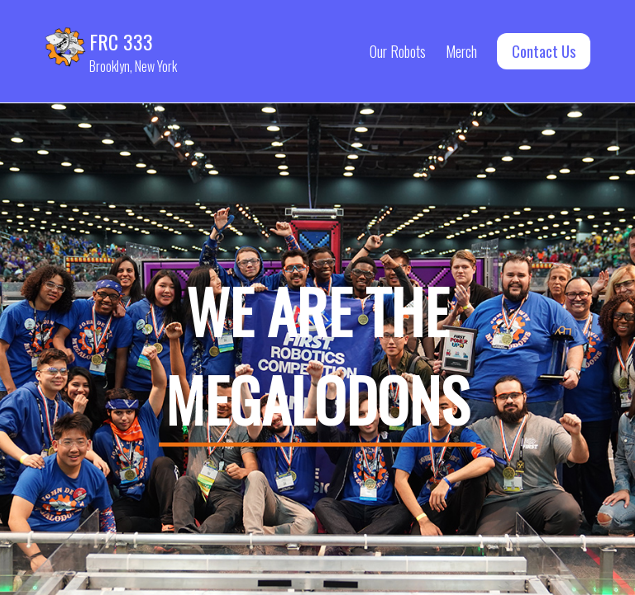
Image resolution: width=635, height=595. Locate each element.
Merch (461, 51)
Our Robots (398, 51)
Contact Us (543, 51)
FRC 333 (121, 41)
